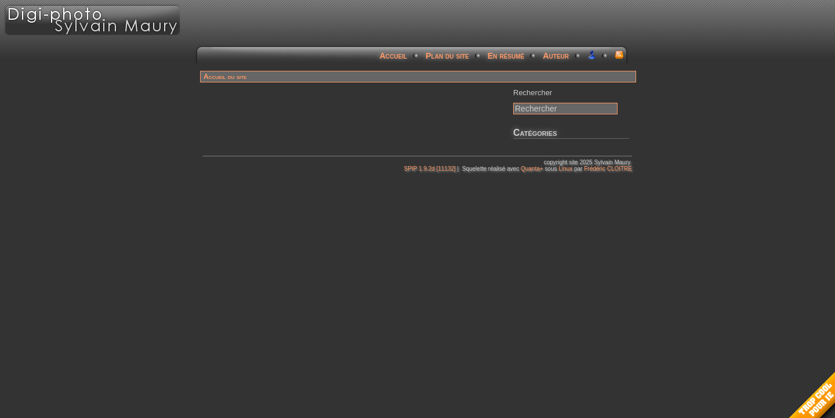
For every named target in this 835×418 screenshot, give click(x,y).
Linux (565, 168)
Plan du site (447, 55)
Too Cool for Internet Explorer (812, 395)
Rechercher (532, 92)
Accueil (394, 55)
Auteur (556, 55)
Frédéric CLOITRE (608, 168)
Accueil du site (225, 77)
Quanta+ (532, 168)
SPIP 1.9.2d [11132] (429, 168)
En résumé (506, 55)
